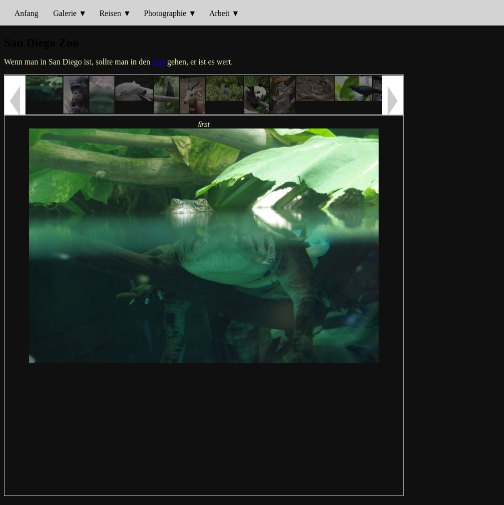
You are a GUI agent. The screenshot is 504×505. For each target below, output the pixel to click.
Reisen (110, 13)
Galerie (64, 13)
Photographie (165, 13)
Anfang (26, 13)
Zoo (158, 62)
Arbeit (219, 13)
